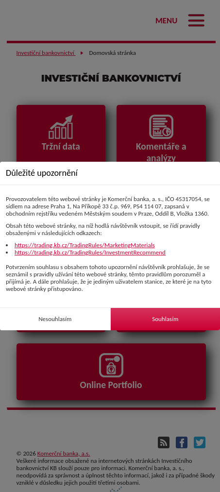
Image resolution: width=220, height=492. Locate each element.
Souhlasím (165, 318)
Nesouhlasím (54, 318)
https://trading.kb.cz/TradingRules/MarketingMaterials (85, 245)
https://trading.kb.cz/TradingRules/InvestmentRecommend (90, 252)
